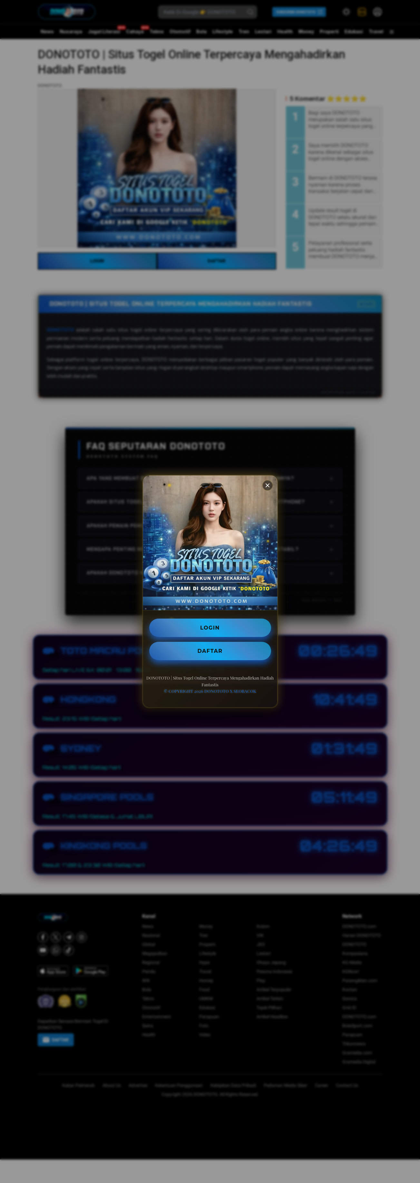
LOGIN (210, 627)
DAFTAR (210, 651)
